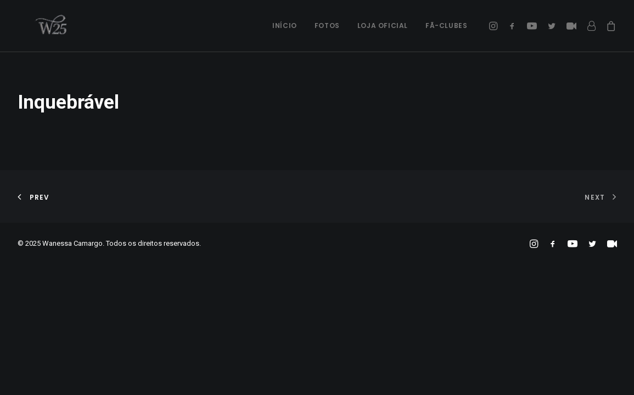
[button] (494, 26)
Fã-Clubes (446, 25)
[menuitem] (285, 26)
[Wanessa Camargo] (38, 26)
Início (284, 25)
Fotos (327, 25)
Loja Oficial (382, 25)
